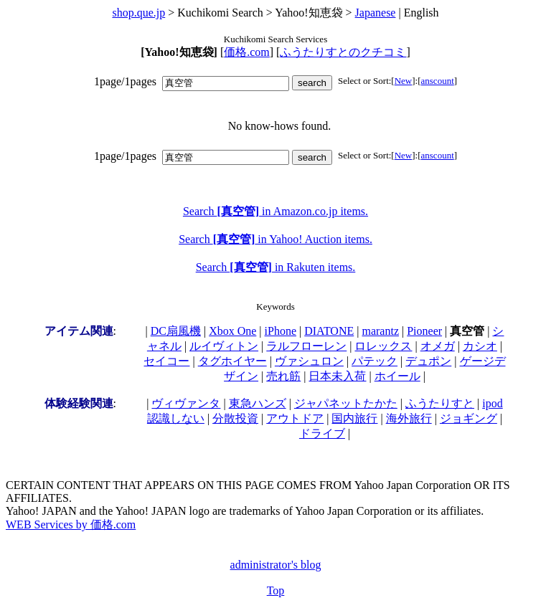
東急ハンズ (257, 403)
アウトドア (295, 418)
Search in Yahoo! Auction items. (275, 239)
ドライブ (322, 433)
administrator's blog (275, 565)
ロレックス (383, 346)
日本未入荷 (337, 376)
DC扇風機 (176, 331)
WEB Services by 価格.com (71, 524)
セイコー (166, 361)
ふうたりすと (439, 403)
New (404, 80)
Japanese (375, 12)
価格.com (247, 52)
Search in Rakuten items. (276, 267)
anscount (437, 80)
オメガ (437, 346)
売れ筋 (283, 376)
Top (276, 590)
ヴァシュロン (309, 361)
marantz (380, 331)
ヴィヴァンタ (185, 403)
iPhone (280, 331)
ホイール (397, 376)
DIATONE (329, 331)
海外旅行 (409, 418)
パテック (374, 361)
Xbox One (232, 331)
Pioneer (424, 331)
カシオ (480, 346)
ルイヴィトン (223, 346)
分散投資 (235, 418)
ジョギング (468, 418)
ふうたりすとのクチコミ (343, 52)
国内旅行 (354, 418)
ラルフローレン (306, 346)
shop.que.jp (138, 12)
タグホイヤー (232, 361)
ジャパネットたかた (345, 403)
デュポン (428, 361)
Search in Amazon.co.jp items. (275, 211)
